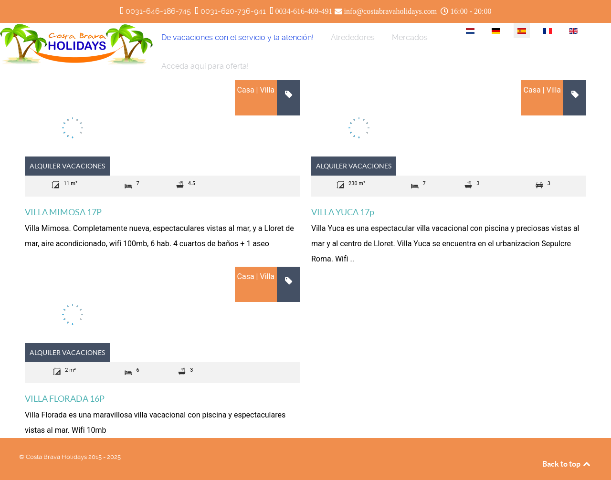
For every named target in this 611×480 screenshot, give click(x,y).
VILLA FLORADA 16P (65, 399)
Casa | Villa (255, 89)
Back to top (567, 463)
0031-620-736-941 (233, 11)
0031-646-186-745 (158, 11)
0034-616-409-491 (304, 11)
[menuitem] (237, 37)
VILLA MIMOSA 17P (63, 212)
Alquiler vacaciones (67, 166)
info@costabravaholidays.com (390, 11)
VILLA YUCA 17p (342, 212)
